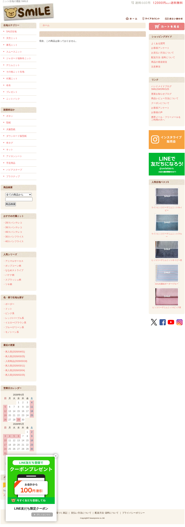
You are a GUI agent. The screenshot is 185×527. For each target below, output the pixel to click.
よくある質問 (158, 43)
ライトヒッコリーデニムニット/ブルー (166, 226)
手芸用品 (10, 163)
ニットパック (13, 98)
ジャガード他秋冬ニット (18, 58)
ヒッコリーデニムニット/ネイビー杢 (166, 250)
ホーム (46, 25)
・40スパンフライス (13, 241)
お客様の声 (157, 112)
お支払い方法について (162, 52)
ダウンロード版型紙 (16, 136)
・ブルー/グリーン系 (13, 327)
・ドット (7, 309)
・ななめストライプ (13, 270)
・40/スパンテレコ (12, 232)
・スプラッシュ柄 (12, 279)
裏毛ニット (12, 45)
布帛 (8, 85)
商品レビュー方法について (164, 98)
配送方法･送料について (163, 57)
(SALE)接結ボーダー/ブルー (166, 274)
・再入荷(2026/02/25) (14, 375)
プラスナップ (13, 176)
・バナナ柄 (8, 275)
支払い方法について (81, 513)
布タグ (9, 142)
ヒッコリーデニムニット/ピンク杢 (166, 298)
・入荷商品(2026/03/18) (15, 361)
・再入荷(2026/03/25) (14, 356)
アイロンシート (14, 156)
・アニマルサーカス (13, 261)
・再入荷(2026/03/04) (14, 370)
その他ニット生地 (15, 71)
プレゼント (12, 92)
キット (9, 149)
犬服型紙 (10, 129)
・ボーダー (8, 304)
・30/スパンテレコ (12, 227)
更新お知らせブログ (161, 94)
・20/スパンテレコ (12, 222)
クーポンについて (160, 103)
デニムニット (13, 65)
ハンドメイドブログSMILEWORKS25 (161, 87)
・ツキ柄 (7, 284)
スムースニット (14, 51)
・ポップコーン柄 (12, 265)
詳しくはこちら (43, 514)
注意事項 (155, 66)
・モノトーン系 (11, 332)
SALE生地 (11, 31)
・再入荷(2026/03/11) (14, 365)
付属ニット (12, 78)
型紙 (8, 122)
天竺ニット (12, 38)
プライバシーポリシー (133, 513)
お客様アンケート (160, 48)
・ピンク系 (8, 313)
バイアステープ (14, 169)
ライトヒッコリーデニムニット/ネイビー (166, 199)
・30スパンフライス (13, 236)
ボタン (9, 116)
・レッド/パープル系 (13, 318)
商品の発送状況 (159, 62)
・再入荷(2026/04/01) (14, 351)
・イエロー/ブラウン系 (14, 322)
